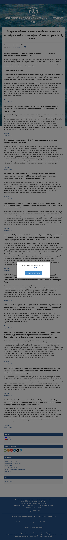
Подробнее (33, 267)
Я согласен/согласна (33, 273)
